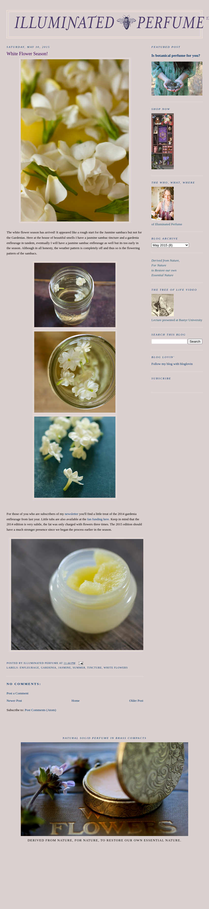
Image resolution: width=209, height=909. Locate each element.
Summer (79, 667)
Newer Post (14, 700)
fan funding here (98, 519)
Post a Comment (17, 693)
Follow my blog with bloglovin (172, 364)
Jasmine (64, 667)
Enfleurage (29, 667)
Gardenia (48, 667)
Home (76, 700)
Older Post (136, 700)
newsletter (71, 514)
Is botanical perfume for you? (175, 55)
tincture (94, 667)
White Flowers (115, 667)
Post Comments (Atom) (40, 710)
